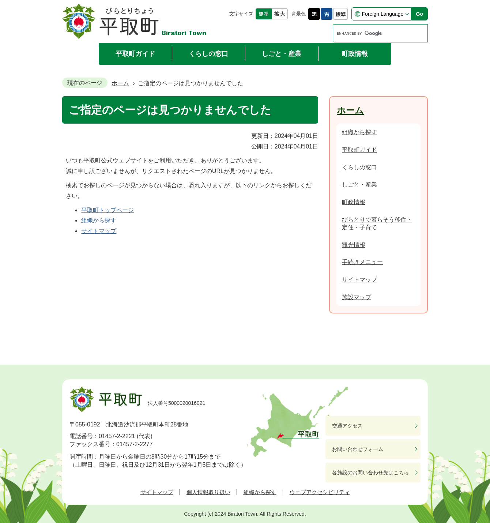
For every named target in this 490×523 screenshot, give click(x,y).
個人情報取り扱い (208, 492)
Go (419, 14)
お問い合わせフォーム (357, 449)
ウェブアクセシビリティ (320, 492)
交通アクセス (347, 426)
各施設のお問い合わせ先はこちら (370, 472)
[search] (373, 33)
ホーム (120, 83)
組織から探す (98, 220)
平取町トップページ (107, 210)
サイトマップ (98, 231)
